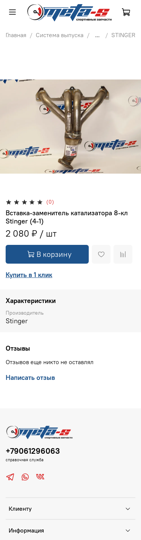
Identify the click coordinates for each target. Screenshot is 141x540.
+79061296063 (33, 451)
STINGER (123, 35)
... (97, 35)
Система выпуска (59, 35)
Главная (16, 35)
